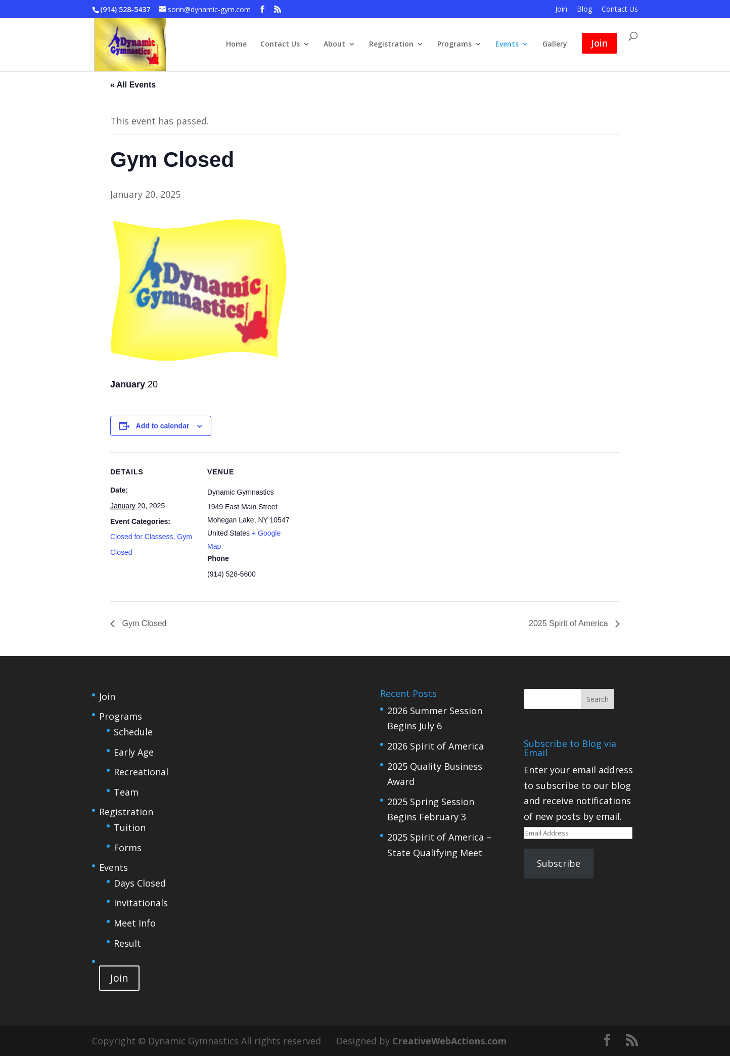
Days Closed (140, 883)
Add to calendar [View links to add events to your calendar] (163, 426)
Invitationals (141, 903)
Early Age (134, 752)
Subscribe (558, 863)
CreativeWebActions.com (449, 1041)
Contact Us (620, 10)
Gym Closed (143, 623)
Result (127, 943)
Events (507, 44)
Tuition (130, 827)
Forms (128, 848)
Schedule (133, 732)
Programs (454, 44)
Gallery (554, 44)
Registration (391, 44)
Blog (584, 10)
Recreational (141, 772)
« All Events (133, 84)
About (334, 44)
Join (561, 10)
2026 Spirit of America (435, 746)
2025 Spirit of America (569, 623)
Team (126, 792)
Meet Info (135, 923)
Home (236, 44)
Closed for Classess (141, 537)
